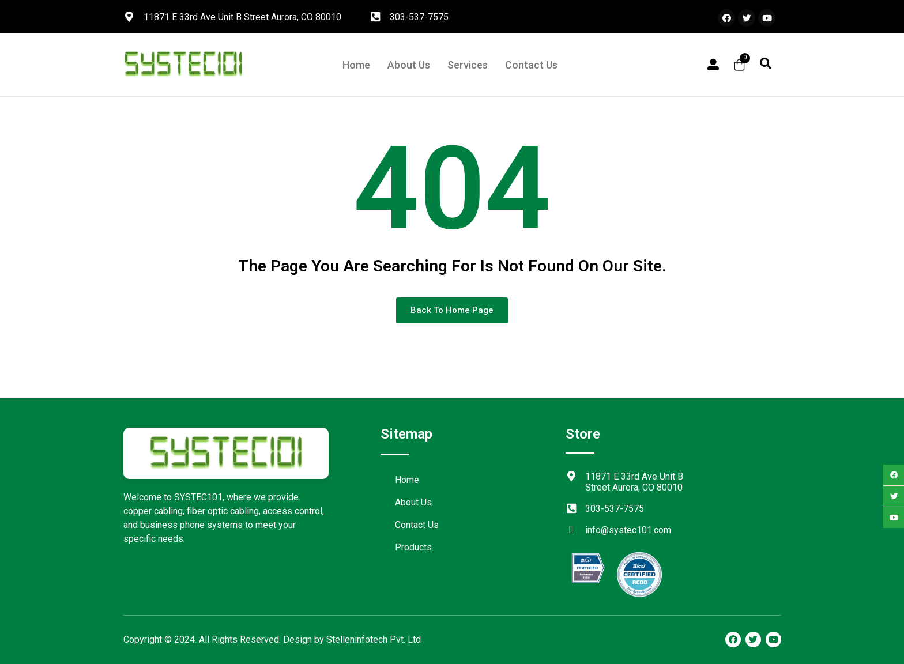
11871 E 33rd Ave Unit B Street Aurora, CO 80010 (242, 17)
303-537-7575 (419, 17)
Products (413, 547)
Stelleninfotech (356, 639)
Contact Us (531, 65)
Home (356, 65)
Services (467, 65)
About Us (408, 65)
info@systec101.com (628, 530)
